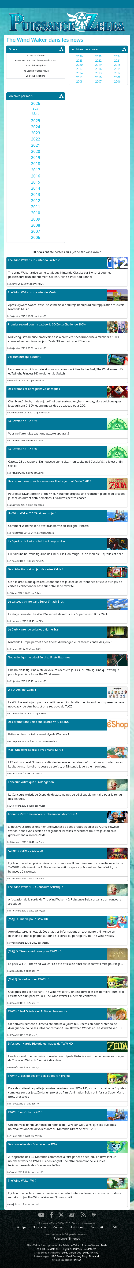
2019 (98, 65)
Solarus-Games (90, 1245)
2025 (98, 56)
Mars (35, 113)
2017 (79, 69)
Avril (35, 109)
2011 (79, 77)
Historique (77, 1227)
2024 (117, 56)
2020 (79, 65)
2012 (117, 73)
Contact (58, 1227)
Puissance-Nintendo (67, 1238)
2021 (117, 60)
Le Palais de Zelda (69, 1245)
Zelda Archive (90, 1252)
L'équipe (21, 1227)
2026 (79, 56)
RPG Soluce (57, 1256)
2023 (79, 60)
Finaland (94, 1256)
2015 (117, 69)
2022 (98, 60)
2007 (98, 81)
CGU (115, 1227)
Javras (77, 1260)
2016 (98, 69)
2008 (79, 81)
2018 (117, 65)
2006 (117, 81)
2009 (117, 77)
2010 (98, 77)
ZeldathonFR (54, 1249)
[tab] (35, 103)
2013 (98, 73)
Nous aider (40, 1227)
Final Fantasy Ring (76, 1256)
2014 (79, 73)
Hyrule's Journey (72, 1249)
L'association (98, 1227)
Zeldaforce (90, 1249)
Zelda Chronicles (71, 1252)
